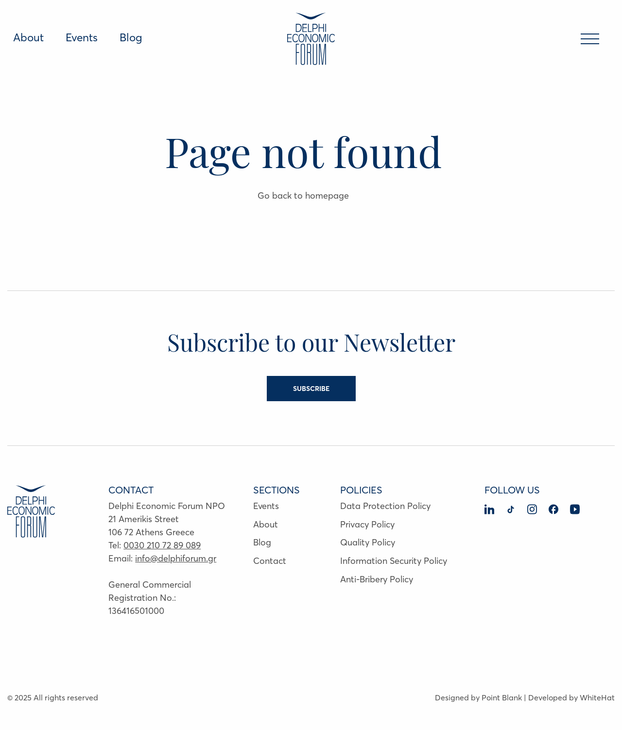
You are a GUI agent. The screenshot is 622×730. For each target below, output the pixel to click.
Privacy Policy (367, 524)
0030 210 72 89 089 (162, 545)
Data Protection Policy (385, 505)
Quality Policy (367, 542)
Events (82, 37)
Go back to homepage (303, 195)
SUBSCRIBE (311, 388)
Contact (269, 560)
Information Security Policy (393, 560)
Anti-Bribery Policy (376, 579)
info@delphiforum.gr (175, 558)
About (28, 37)
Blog (131, 37)
